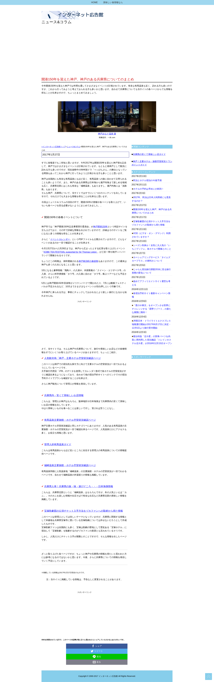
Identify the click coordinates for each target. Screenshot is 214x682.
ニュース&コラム (73, 147)
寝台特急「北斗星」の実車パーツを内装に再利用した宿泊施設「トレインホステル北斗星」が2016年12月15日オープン (152, 339)
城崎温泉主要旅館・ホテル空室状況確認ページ (70, 465)
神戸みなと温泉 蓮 (107, 134)
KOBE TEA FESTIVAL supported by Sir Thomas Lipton (70, 252)
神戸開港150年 (100, 226)
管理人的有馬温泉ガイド (57, 444)
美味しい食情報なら (113, 2)
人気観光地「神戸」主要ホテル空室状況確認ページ (72, 358)
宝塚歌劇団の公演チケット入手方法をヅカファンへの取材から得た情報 (83, 510)
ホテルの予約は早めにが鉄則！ (148, 189)
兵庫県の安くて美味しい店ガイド (149, 154)
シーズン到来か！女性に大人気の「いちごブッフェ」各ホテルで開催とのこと (151, 247)
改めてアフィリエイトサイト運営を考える (151, 283)
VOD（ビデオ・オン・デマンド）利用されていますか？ (151, 235)
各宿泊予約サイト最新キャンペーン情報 (151, 295)
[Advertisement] (107, 56)
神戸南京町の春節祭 (88, 261)
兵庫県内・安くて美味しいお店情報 (64, 395)
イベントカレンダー (60, 239)
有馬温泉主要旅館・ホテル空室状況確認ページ (70, 420)
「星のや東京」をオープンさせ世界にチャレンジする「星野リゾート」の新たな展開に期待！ (151, 308)
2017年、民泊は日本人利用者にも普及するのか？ (151, 199)
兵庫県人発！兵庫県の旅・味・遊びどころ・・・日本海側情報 (78, 486)
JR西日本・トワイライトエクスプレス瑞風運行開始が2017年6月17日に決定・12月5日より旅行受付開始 (151, 324)
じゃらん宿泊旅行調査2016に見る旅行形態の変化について (151, 271)
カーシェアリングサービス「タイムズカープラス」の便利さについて (151, 259)
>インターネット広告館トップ (53, 147)
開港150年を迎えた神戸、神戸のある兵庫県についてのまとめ (152, 211)
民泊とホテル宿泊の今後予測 (147, 180)
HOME (94, 2)
